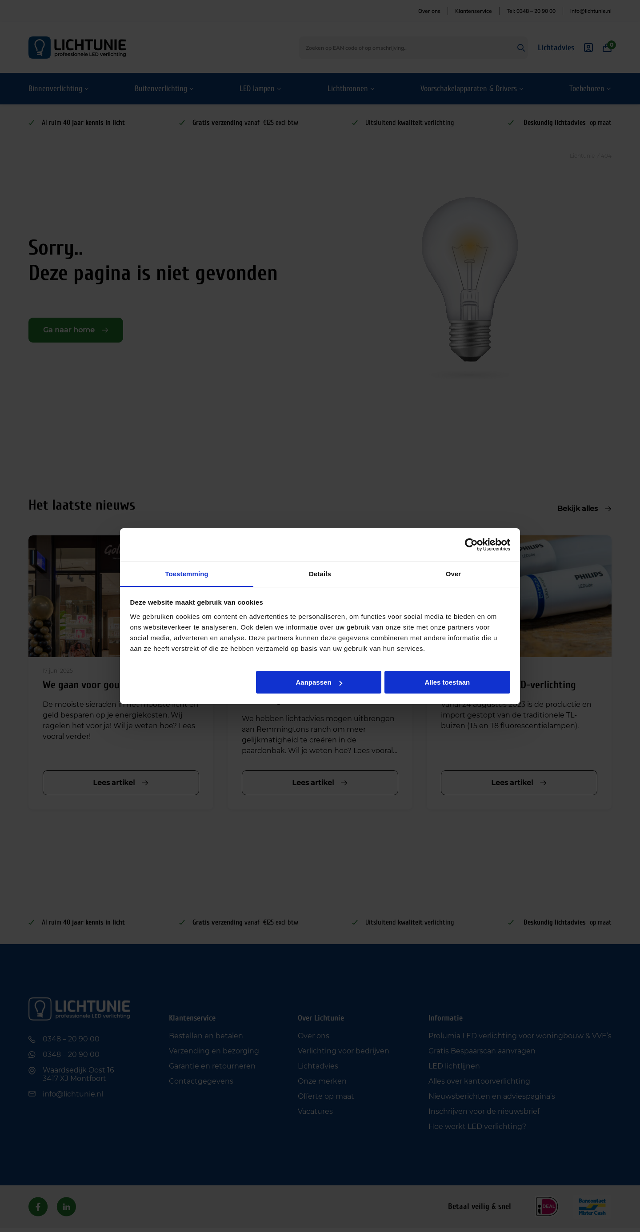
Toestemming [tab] (186, 573)
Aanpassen (319, 682)
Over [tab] (453, 573)
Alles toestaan (447, 682)
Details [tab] (320, 573)
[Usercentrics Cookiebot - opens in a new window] (471, 544)
